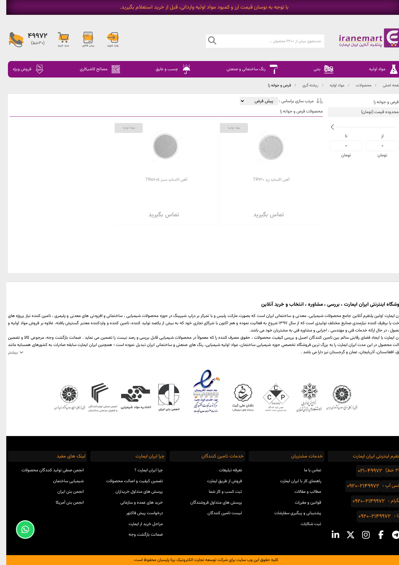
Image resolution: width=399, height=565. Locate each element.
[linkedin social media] (329, 535)
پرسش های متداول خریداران (133, 491)
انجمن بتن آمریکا (63, 502)
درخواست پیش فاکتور (138, 513)
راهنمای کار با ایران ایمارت (294, 481)
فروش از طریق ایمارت (218, 481)
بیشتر (7, 352)
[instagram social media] (359, 535)
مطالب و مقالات (301, 491)
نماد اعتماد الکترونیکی (199, 391)
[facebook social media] (374, 535)
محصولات (357, 85)
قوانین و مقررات (302, 502)
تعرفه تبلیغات (224, 470)
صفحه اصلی (386, 85)
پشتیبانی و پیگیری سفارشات (291, 513)
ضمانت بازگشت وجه (139, 534)
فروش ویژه (22, 69)
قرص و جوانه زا (273, 85)
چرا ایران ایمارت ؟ (142, 470)
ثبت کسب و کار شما (219, 491)
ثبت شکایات (304, 524)
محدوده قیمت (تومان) (373, 112)
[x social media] (344, 535)
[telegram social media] (389, 535)
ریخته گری (304, 85)
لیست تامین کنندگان (218, 513)
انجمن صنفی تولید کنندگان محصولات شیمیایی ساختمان (46, 476)
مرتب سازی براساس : (289, 101)
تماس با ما (306, 470)
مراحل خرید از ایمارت (139, 524)
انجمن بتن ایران (64, 491)
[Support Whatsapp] (19, 529)
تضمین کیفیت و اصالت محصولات (128, 481)
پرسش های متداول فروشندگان (210, 502)
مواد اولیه (330, 85)
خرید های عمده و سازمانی (135, 502)
